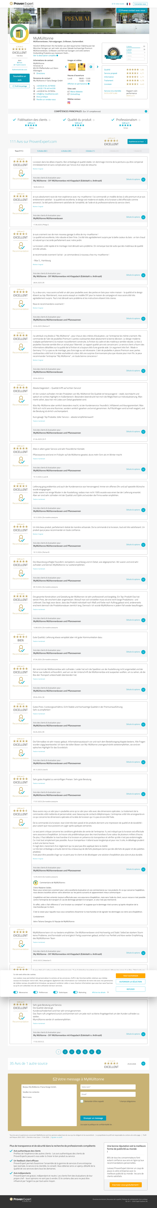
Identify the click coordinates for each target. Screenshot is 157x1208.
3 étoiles (129, 53)
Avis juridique (42, 96)
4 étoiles (129, 50)
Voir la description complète (45, 55)
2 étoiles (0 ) (114, 151)
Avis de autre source (20, 63)
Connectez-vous (140, 4)
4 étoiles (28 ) (66, 151)
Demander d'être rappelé (94, 1101)
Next (97, 67)
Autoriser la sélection (130, 1192)
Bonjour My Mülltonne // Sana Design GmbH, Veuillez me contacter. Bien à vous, (49, 1105)
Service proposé (110, 73)
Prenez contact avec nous (132, 10)
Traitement (108, 80)
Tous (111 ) (19, 151)
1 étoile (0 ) (138, 151)
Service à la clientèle (112, 90)
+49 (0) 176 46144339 (46, 88)
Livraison (108, 84)
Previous (66, 67)
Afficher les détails (99, 1203)
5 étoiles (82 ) (42, 151)
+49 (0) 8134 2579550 (46, 85)
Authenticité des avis (19, 69)
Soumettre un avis (19, 78)
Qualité (107, 69)
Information (109, 76)
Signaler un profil (56, 1137)
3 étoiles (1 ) (90, 151)
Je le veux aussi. (118, 3)
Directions (41, 73)
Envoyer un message (93, 1118)
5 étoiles (129, 46)
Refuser (131, 1200)
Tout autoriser (130, 1186)
